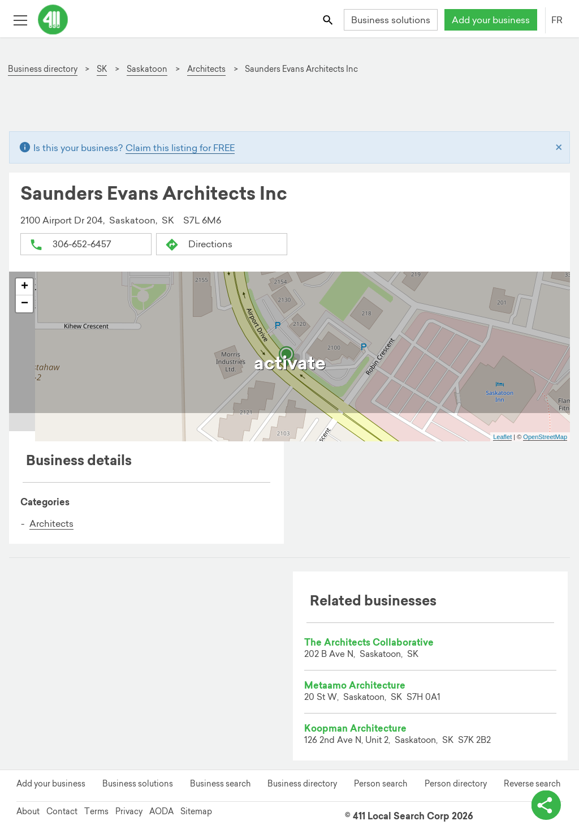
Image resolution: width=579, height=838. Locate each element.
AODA (161, 811)
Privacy (128, 811)
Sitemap (196, 811)
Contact (61, 811)
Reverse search (532, 784)
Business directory (302, 784)
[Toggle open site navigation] (20, 19)
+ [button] (24, 286)
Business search (220, 784)
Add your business (491, 19)
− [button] (24, 303)
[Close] (558, 148)
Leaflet (502, 436)
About (28, 811)
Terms (96, 811)
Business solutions (390, 19)
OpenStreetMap (545, 436)
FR (557, 19)
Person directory (456, 784)
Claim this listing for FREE (180, 147)
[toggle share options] (545, 804)
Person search (380, 784)
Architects (51, 523)
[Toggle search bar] (329, 19)
